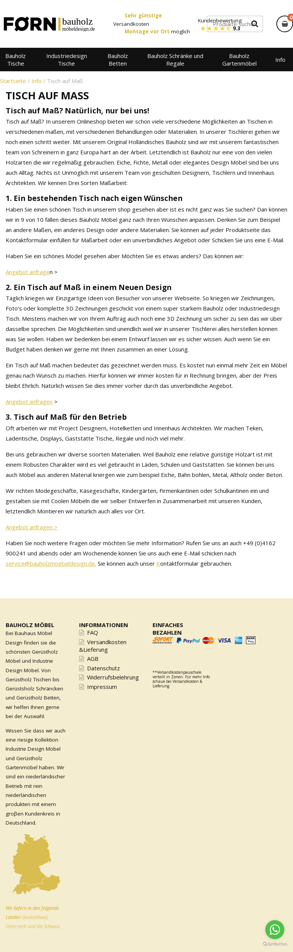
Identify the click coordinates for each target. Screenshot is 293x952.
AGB (92, 658)
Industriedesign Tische (66, 59)
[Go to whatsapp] (274, 929)
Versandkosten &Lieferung (102, 645)
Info (36, 81)
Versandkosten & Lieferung (177, 684)
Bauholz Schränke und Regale (175, 59)
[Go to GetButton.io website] (275, 944)
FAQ (92, 632)
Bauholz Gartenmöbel (239, 59)
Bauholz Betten (118, 59)
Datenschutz (103, 668)
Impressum (102, 686)
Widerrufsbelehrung (113, 677)
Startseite (13, 81)
